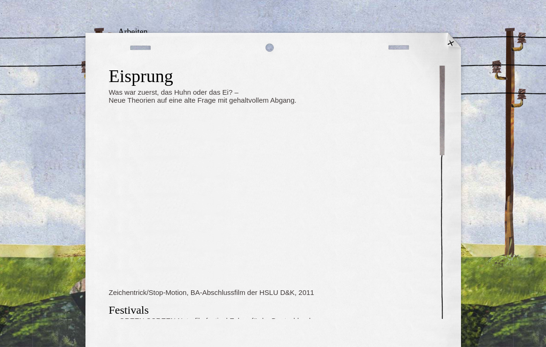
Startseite (451, 42)
